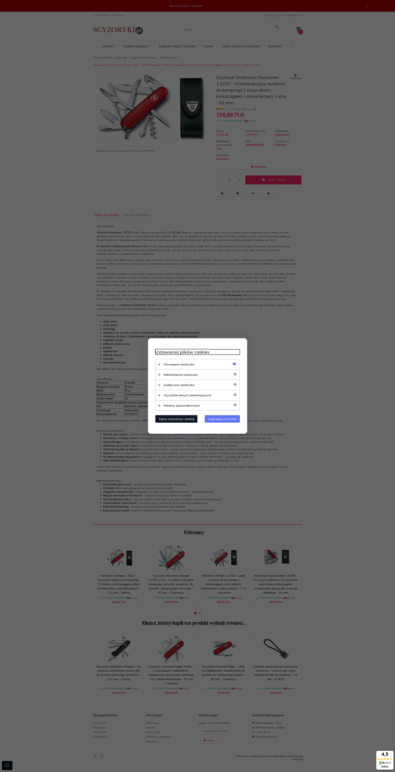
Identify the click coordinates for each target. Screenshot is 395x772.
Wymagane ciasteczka (179, 364)
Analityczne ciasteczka (179, 385)
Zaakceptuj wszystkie (222, 419)
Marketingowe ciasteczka (181, 374)
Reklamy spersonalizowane (182, 405)
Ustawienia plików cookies (182, 352)
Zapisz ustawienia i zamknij (176, 419)
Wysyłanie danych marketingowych (187, 395)
